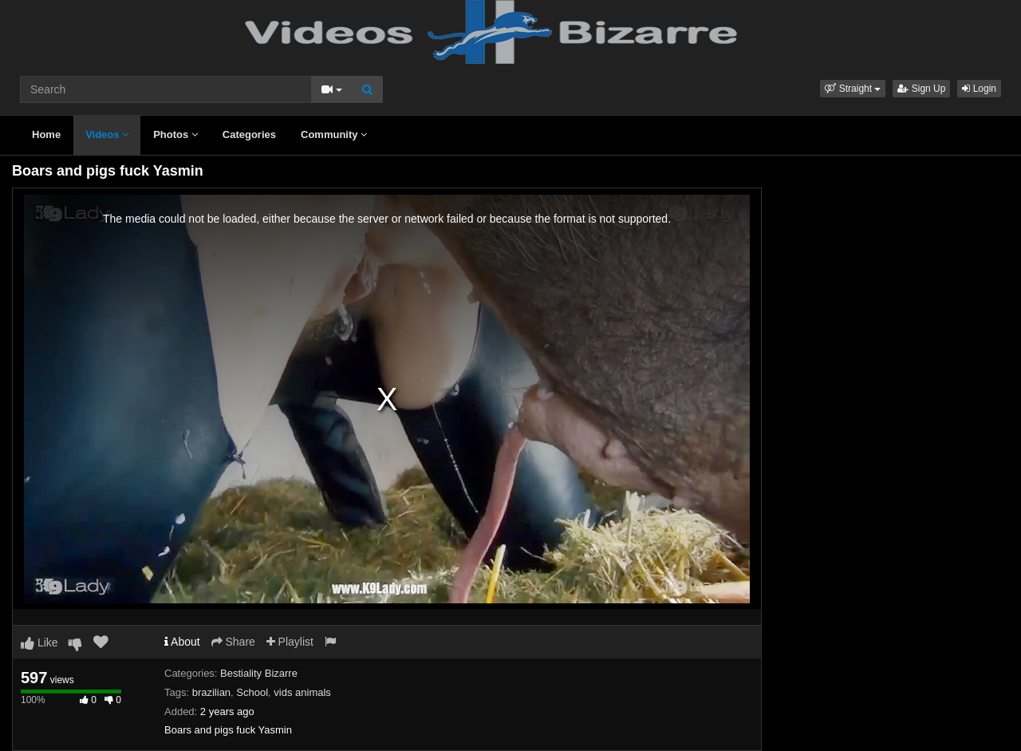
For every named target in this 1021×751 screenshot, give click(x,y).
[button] (852, 88)
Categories (249, 134)
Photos (175, 134)
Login (979, 88)
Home (46, 134)
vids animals (302, 692)
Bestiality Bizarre (259, 673)
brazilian (211, 692)
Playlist (289, 641)
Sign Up (921, 88)
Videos (106, 134)
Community (334, 134)
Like (39, 642)
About (182, 641)
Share (233, 641)
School (252, 692)
